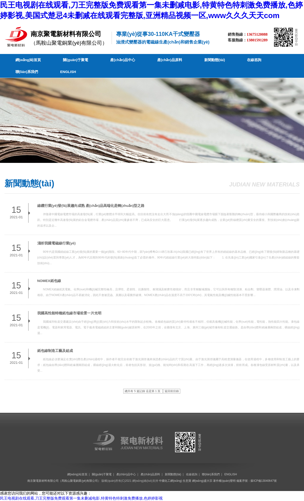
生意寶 (187, 480)
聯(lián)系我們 (26, 72)
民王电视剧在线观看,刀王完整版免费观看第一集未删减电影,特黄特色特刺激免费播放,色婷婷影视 (81, 498)
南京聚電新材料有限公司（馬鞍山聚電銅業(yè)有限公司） (64, 480)
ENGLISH (68, 72)
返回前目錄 (172, 391)
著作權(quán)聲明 (224, 480)
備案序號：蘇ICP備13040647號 (256, 480)
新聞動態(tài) (214, 60)
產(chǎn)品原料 (169, 60)
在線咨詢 (254, 60)
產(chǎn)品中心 (122, 60)
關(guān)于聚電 (75, 60)
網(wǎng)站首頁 (28, 60)
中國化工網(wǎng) (170, 480)
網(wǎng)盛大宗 (202, 480)
